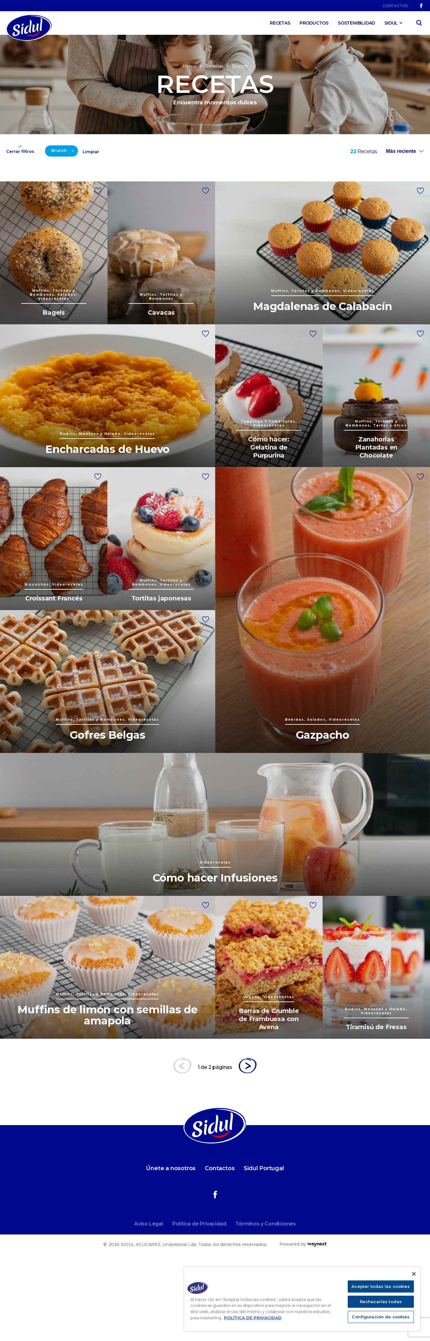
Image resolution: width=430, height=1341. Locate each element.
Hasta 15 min (246, 159)
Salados (96, 186)
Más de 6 (299, 191)
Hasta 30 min (247, 170)
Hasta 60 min (246, 180)
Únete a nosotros (171, 1249)
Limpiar (91, 232)
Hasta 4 (298, 170)
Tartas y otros (103, 196)
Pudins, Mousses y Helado (109, 162)
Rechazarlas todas (381, 1301)
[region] (302, 1299)
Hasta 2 (298, 159)
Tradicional (169, 159)
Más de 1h (242, 191)
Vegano (165, 170)
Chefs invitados (36, 196)
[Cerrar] (414, 1274)
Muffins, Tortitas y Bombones (39, 183)
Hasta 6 (298, 180)
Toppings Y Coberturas (114, 175)
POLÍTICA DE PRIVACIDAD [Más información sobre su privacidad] (253, 1317)
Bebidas (27, 159)
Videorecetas (172, 180)
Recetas (280, 23)
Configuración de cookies (381, 1316)
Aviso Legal (148, 1305)
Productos (314, 23)
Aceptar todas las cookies (380, 1286)
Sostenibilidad (356, 23)
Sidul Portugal (264, 1249)
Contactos (395, 5)
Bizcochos (30, 170)
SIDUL (391, 23)
